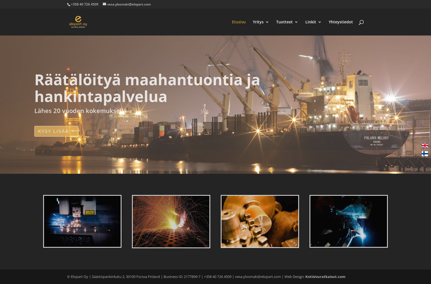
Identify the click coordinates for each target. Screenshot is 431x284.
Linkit (310, 22)
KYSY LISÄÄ (53, 131)
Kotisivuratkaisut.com (325, 276)
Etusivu (239, 22)
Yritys (258, 22)
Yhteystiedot (341, 22)
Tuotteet (284, 22)
